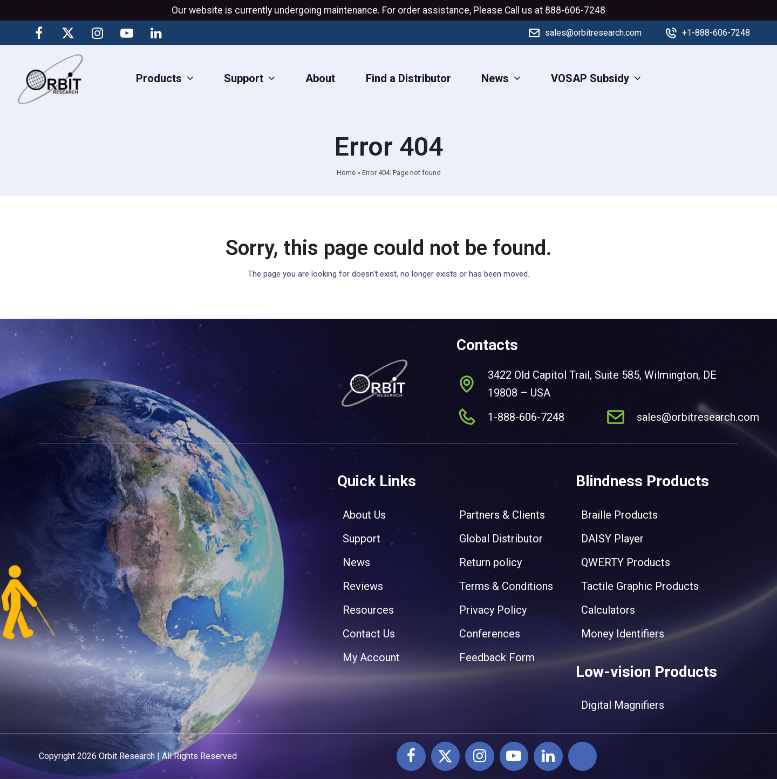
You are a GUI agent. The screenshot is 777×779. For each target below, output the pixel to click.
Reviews (363, 586)
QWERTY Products (625, 562)
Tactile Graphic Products (640, 586)
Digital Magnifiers (622, 705)
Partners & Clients (502, 514)
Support (361, 538)
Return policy (490, 562)
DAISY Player (612, 538)
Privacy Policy (493, 609)
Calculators (608, 609)
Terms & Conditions (506, 586)
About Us (364, 514)
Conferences (489, 633)
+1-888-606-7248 (716, 33)
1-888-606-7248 (526, 417)
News (356, 562)
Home (346, 173)
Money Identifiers (622, 633)
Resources (368, 609)
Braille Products (619, 514)
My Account (371, 657)
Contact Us (369, 633)
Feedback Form (497, 657)
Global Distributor (501, 538)
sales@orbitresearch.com (593, 33)
